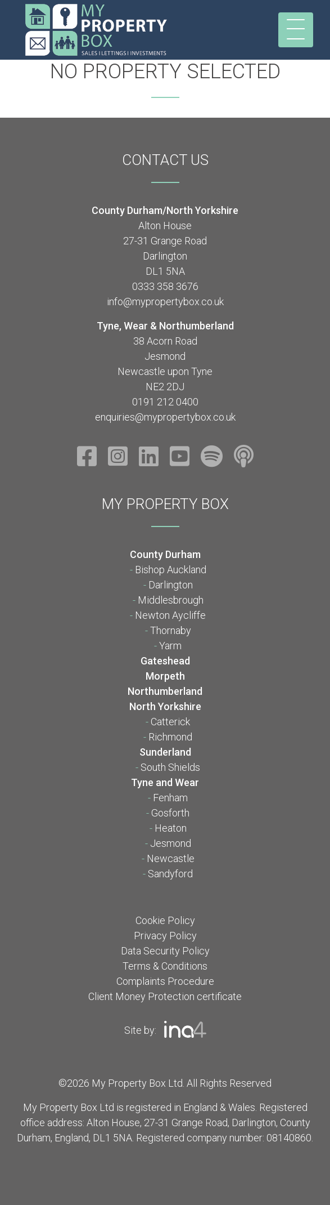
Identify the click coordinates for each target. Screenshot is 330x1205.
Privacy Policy (165, 935)
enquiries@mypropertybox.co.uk (165, 417)
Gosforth (170, 813)
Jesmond (170, 843)
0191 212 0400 (165, 402)
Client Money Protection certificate (165, 996)
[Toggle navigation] (295, 29)
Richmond (170, 737)
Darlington (170, 585)
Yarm (170, 645)
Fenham (170, 798)
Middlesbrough (171, 600)
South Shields (170, 767)
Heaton (171, 828)
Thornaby (170, 630)
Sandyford (170, 874)
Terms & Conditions (165, 966)
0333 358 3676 (165, 286)
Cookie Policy (165, 920)
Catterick (170, 722)
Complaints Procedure (165, 981)
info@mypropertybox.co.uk (165, 301)
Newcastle (171, 858)
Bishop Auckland (170, 569)
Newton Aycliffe (170, 615)
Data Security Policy (165, 951)
